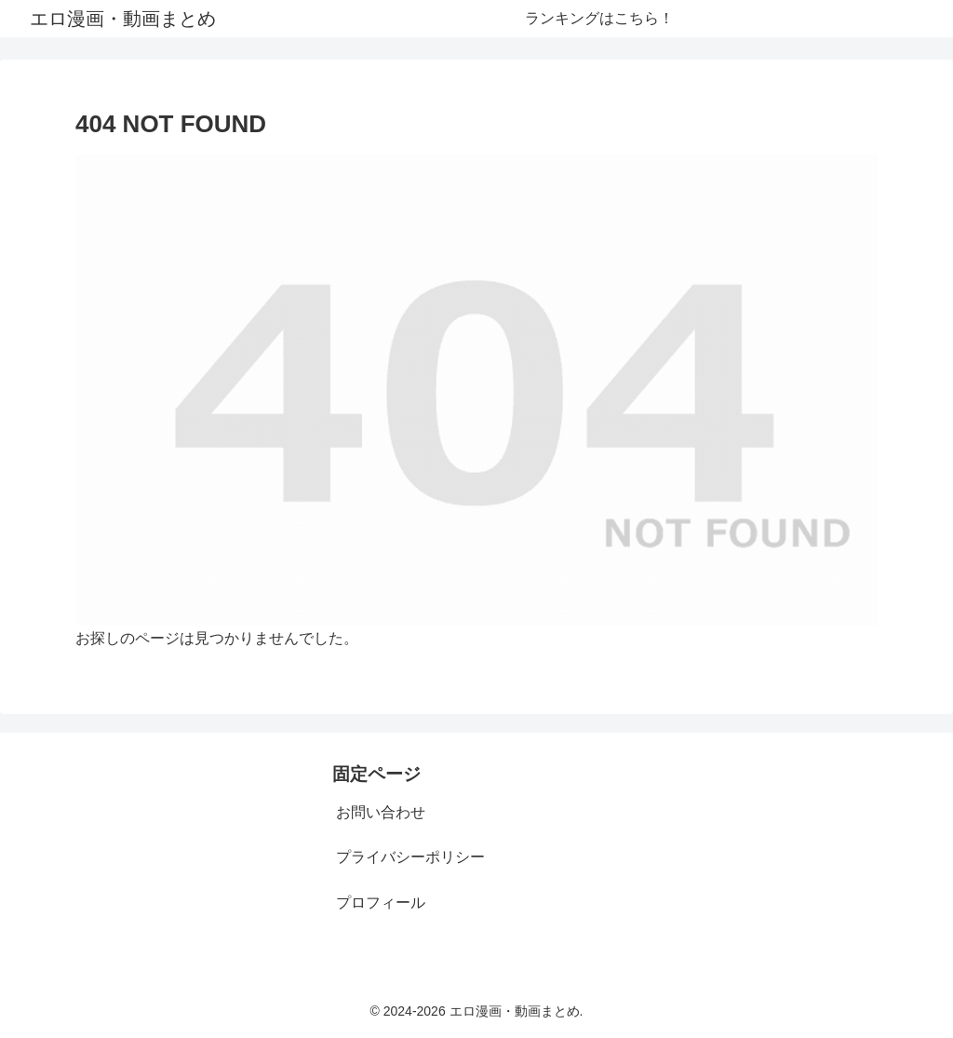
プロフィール (380, 902)
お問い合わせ (380, 812)
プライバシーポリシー (410, 857)
